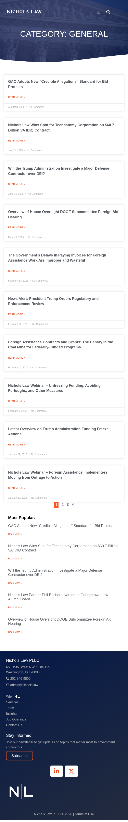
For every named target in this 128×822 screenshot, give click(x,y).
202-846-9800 (18, 680)
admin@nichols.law (22, 687)
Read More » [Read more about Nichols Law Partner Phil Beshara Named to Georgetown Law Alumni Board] (15, 609)
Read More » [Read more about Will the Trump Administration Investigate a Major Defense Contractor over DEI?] (16, 184)
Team (10, 710)
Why (13, 698)
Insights (11, 715)
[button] (108, 12)
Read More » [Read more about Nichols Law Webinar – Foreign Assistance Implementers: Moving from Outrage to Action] (16, 490)
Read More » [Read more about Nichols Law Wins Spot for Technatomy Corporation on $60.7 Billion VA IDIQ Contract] (16, 141)
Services (12, 704)
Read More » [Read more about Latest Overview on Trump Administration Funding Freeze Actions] (16, 446)
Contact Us (14, 727)
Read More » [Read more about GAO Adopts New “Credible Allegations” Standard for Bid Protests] (16, 97)
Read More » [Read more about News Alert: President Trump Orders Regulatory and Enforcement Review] (16, 315)
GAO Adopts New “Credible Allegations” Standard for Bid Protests (61, 528)
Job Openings (16, 721)
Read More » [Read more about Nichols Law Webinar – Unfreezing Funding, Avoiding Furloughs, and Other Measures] (16, 402)
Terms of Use (84, 816)
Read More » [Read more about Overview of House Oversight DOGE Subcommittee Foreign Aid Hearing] (16, 228)
